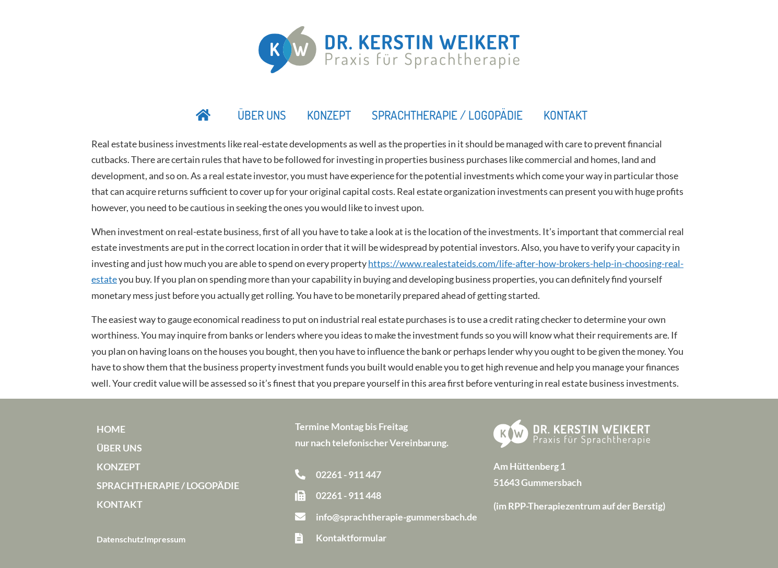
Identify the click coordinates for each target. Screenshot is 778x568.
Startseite (204, 115)
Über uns (262, 115)
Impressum (164, 539)
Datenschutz (120, 539)
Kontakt (565, 115)
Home (111, 429)
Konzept (329, 115)
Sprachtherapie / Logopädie (447, 115)
